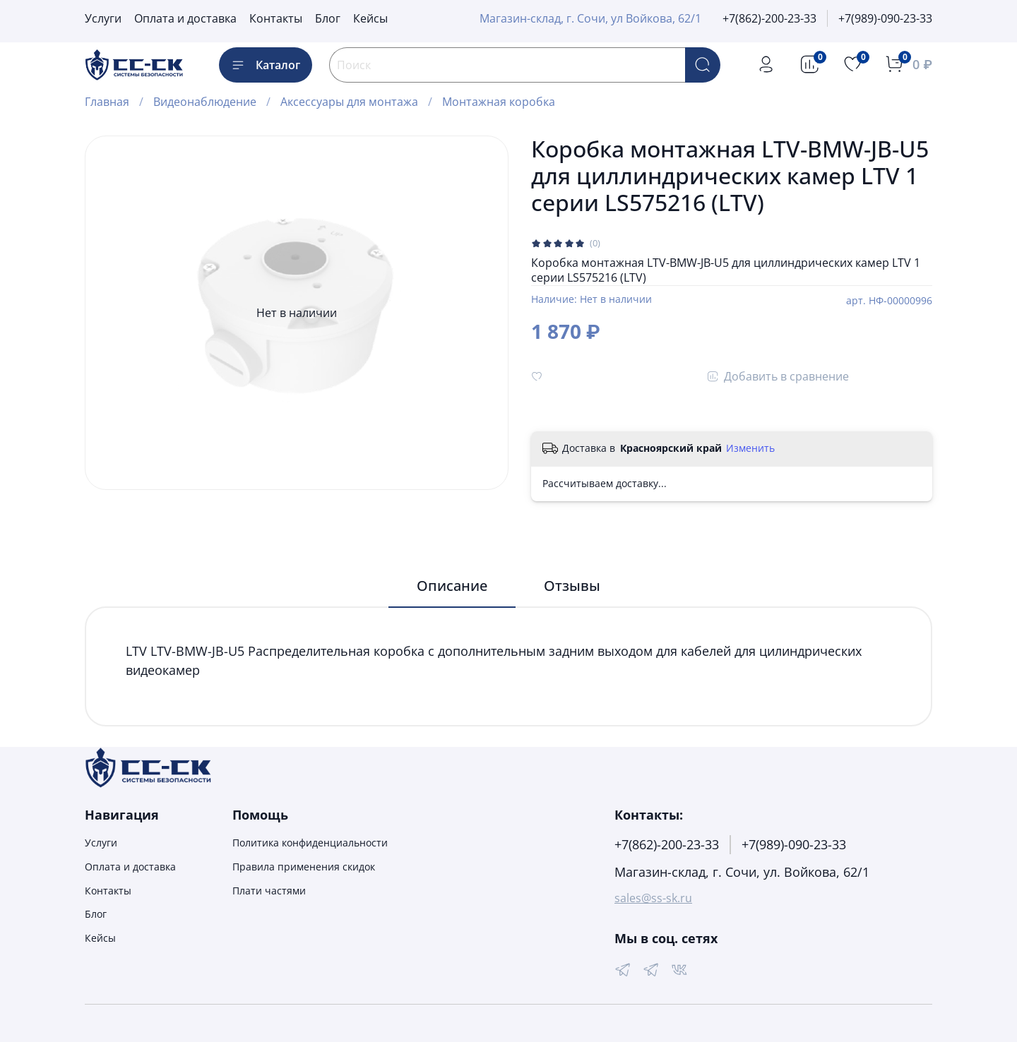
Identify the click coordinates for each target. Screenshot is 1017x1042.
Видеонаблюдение (204, 101)
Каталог (265, 65)
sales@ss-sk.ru (653, 898)
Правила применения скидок (303, 866)
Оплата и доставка (185, 18)
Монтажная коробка (498, 101)
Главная (107, 101)
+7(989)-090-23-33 (885, 18)
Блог (327, 18)
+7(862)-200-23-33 (769, 18)
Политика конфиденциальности (310, 842)
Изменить (750, 448)
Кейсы (370, 18)
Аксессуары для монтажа (349, 101)
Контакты (275, 18)
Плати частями (269, 890)
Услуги (103, 18)
